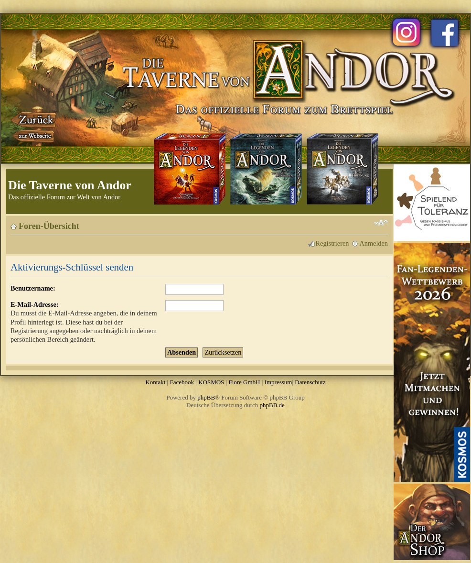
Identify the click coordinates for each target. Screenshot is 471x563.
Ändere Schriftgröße (381, 222)
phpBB (206, 397)
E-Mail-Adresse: (35, 304)
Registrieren (332, 243)
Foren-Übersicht (49, 226)
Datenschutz (310, 382)
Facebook (182, 382)
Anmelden (373, 243)
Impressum (278, 382)
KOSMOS (211, 382)
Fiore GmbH (244, 382)
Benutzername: (33, 288)
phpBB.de (272, 405)
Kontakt (155, 382)
